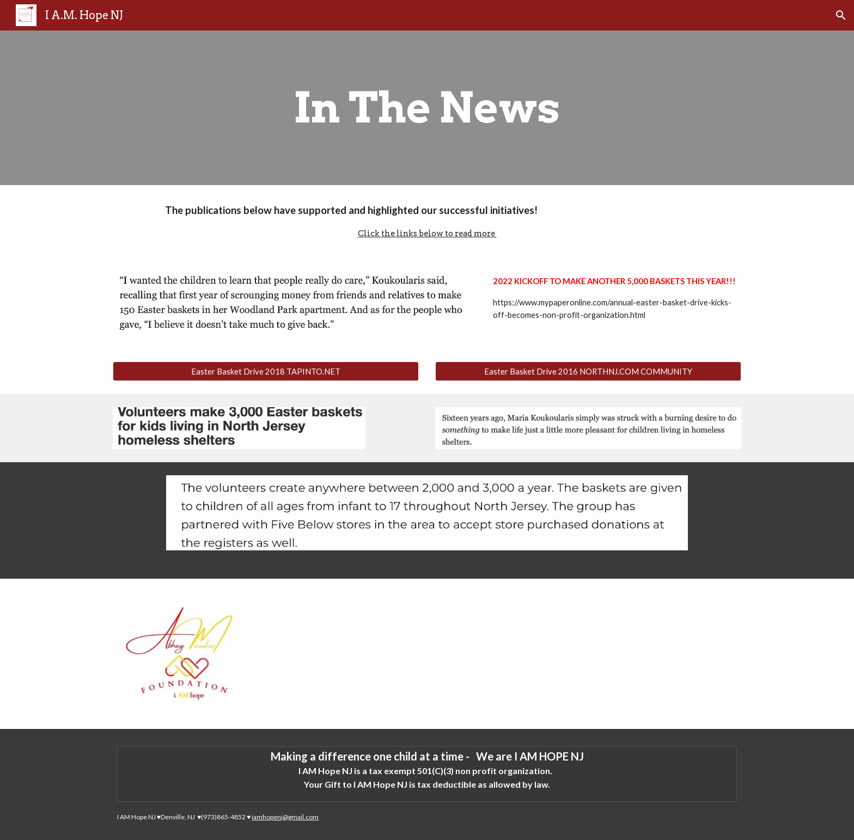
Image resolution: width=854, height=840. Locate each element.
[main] (427, 108)
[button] (841, 15)
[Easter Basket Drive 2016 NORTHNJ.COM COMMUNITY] (588, 371)
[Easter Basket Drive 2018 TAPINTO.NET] (265, 371)
